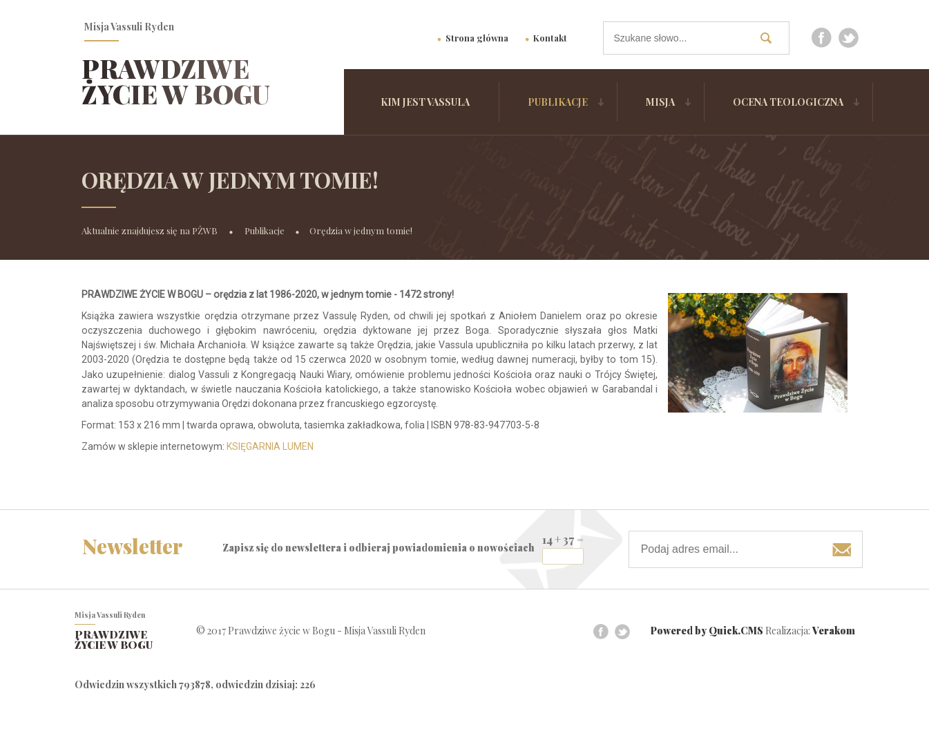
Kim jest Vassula (425, 101)
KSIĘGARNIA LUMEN (270, 446)
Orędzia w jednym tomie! (360, 230)
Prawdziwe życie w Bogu (176, 81)
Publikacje (558, 101)
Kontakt (550, 38)
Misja (660, 101)
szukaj (771, 38)
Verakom (833, 631)
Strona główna (477, 38)
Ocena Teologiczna (788, 101)
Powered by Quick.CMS (707, 631)
